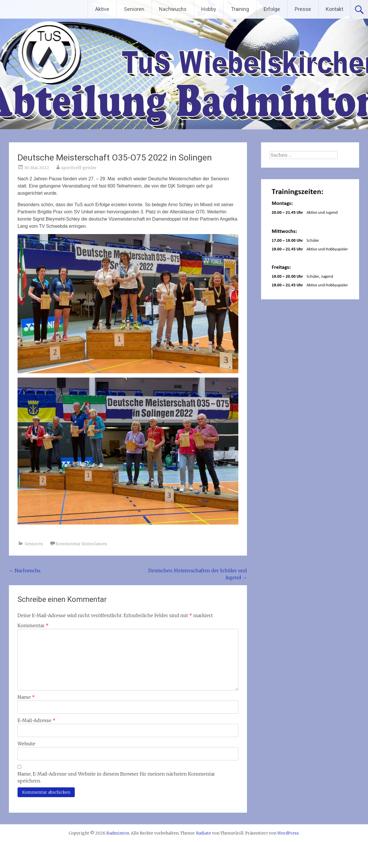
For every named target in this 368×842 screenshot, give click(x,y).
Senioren (134, 9)
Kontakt (334, 9)
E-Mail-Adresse (36, 720)
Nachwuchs (173, 9)
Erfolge (272, 9)
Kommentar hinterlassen (81, 543)
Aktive (102, 9)
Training (240, 9)
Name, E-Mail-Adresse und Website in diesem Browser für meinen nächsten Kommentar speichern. (116, 777)
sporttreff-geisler (79, 167)
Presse (303, 9)
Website (26, 744)
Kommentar (33, 625)
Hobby (208, 9)
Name (26, 697)
